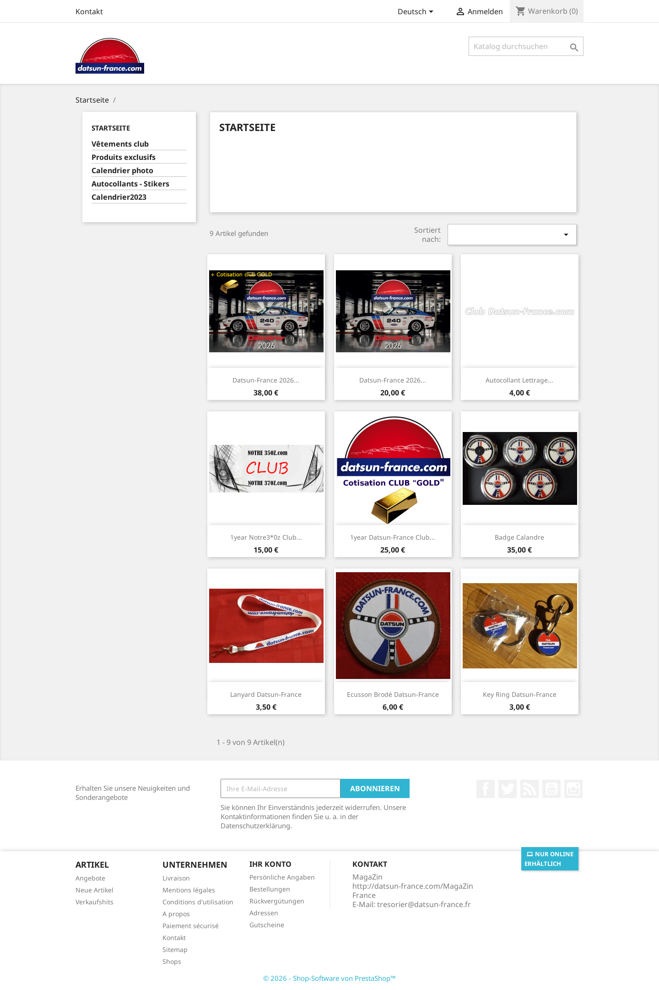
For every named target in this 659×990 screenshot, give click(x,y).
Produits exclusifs (124, 157)
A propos (176, 913)
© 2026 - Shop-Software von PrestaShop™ (329, 978)
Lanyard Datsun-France (266, 694)
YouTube (551, 789)
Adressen (263, 912)
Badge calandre (519, 537)
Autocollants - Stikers (130, 184)
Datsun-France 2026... (265, 380)
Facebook (485, 789)
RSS (529, 789)
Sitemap (175, 949)
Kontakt (89, 11)
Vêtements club (120, 144)
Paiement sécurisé (190, 925)
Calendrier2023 (119, 197)
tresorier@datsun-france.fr (424, 904)
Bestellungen (269, 889)
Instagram (573, 789)
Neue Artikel (94, 890)
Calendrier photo (122, 170)
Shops (171, 961)
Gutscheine (266, 924)
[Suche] (526, 46)
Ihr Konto (270, 864)
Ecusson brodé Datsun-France (393, 694)
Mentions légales (188, 890)
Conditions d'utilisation (197, 901)
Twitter (507, 789)
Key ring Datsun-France (519, 694)
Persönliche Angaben (282, 877)
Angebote (90, 878)
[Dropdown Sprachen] (417, 12)
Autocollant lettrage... (519, 380)
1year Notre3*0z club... (266, 537)
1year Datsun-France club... (392, 537)
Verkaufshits (94, 901)
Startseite (111, 127)
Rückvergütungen (276, 901)
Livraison (176, 878)
